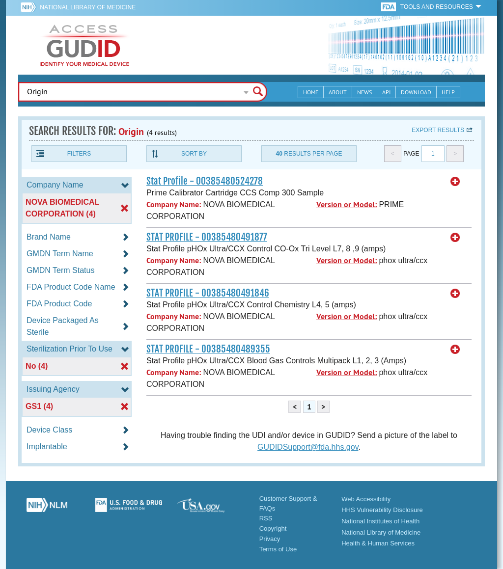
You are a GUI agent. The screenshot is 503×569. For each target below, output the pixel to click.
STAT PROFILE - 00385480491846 (207, 293)
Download (416, 92)
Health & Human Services (378, 543)
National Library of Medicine (88, 7)
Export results (438, 130)
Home (310, 92)
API (386, 92)
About (338, 92)
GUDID (84, 45)
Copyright (273, 528)
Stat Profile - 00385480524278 (204, 181)
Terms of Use (278, 549)
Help (448, 92)
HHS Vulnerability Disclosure (382, 510)
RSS (266, 518)
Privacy (269, 538)
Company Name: (173, 204)
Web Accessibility (366, 499)
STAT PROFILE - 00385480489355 (208, 349)
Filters (79, 153)
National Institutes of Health (380, 521)
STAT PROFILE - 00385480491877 (206, 237)
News (364, 92)
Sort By (194, 153)
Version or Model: (346, 204)
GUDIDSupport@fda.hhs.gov (307, 447)
